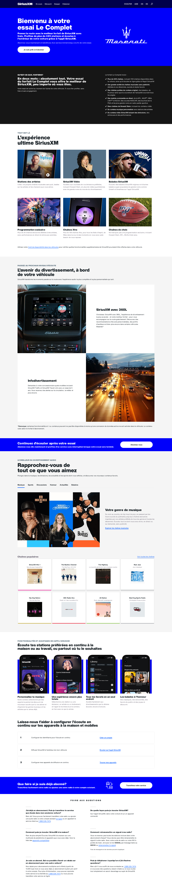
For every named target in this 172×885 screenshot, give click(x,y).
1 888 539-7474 (45, 821)
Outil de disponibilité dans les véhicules (43, 247)
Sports (30, 485)
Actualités (64, 485)
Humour (53, 485)
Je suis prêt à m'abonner (34, 49)
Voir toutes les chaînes (145, 556)
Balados (74, 485)
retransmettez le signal (107, 845)
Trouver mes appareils (108, 762)
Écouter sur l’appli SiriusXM (110, 750)
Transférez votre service (136, 785)
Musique (21, 485)
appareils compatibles (40, 840)
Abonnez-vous (136, 444)
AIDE (136, 4)
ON (142, 4)
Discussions (42, 485)
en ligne (59, 819)
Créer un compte (106, 737)
